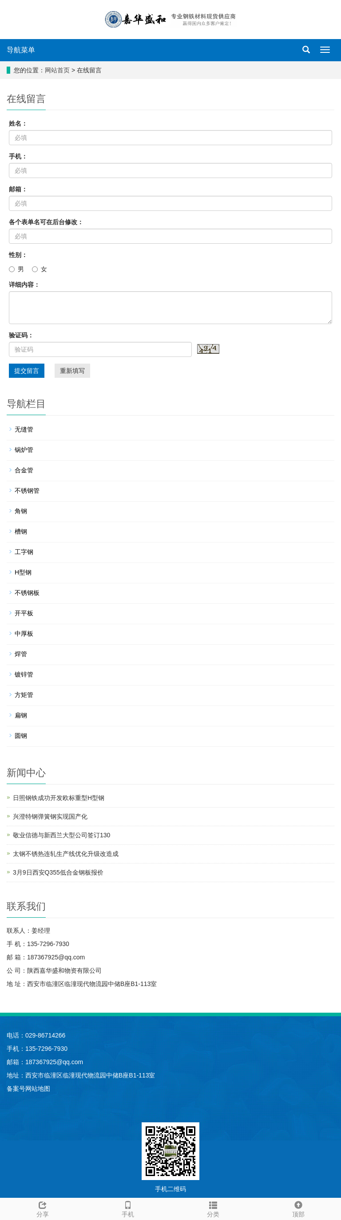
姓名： (18, 123)
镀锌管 (24, 674)
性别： (18, 254)
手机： (18, 156)
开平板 (24, 613)
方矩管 (24, 694)
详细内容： (24, 284)
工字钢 (24, 551)
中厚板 (24, 633)
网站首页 (57, 70)
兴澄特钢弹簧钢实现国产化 (50, 816)
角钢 (21, 511)
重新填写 (72, 370)
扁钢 (21, 715)
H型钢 (23, 572)
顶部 (298, 1208)
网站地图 (37, 1088)
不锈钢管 (27, 490)
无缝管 (24, 429)
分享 (42, 1208)
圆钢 (21, 735)
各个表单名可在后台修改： (46, 222)
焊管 (21, 654)
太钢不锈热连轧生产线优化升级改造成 (66, 853)
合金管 (24, 470)
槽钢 (21, 531)
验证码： (21, 335)
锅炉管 (24, 449)
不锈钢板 (27, 592)
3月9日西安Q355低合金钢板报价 (58, 872)
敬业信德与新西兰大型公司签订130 (61, 835)
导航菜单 (21, 50)
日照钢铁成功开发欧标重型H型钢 (58, 797)
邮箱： (18, 189)
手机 (127, 1208)
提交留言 (26, 370)
